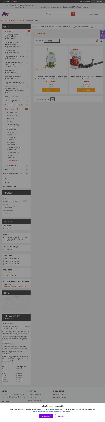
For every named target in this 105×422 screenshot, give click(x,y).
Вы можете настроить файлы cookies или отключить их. (51, 411)
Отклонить (61, 416)
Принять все (46, 416)
